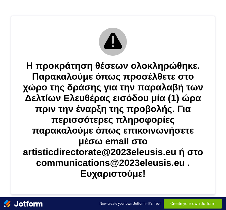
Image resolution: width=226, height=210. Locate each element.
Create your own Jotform (193, 203)
